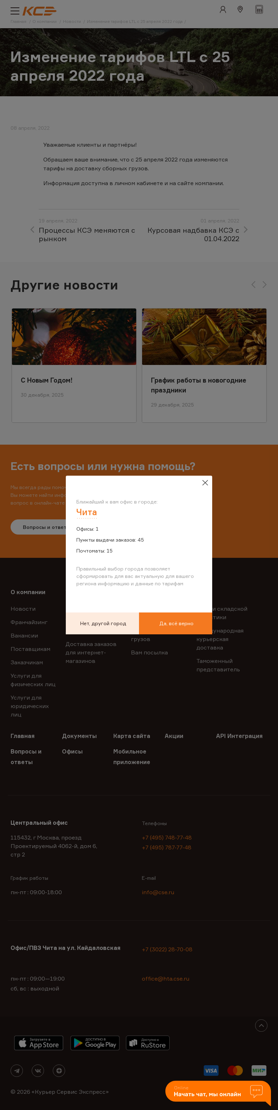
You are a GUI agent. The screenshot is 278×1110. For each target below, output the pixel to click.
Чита (86, 512)
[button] (218, 1094)
